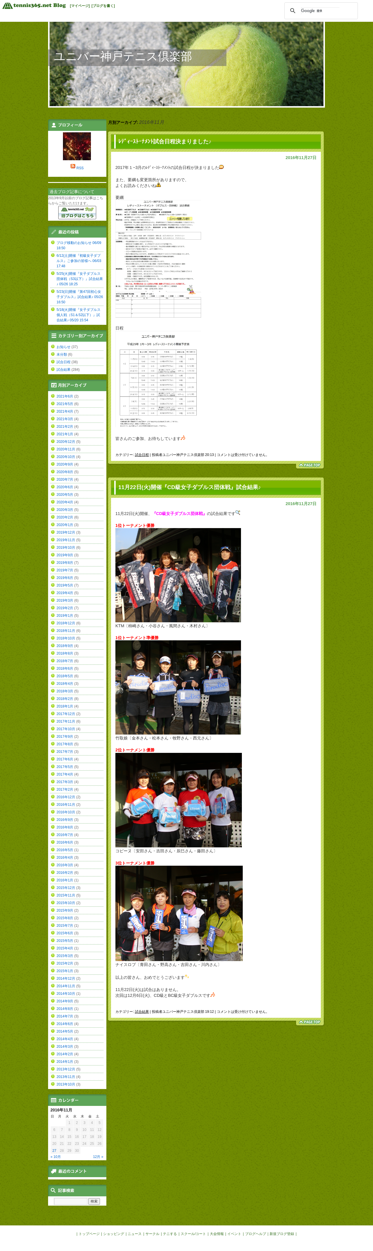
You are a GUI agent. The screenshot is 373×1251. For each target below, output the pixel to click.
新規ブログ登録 (282, 1234)
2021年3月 (65, 419)
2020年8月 (65, 472)
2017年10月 (66, 729)
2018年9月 (65, 646)
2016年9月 (65, 820)
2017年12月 (66, 714)
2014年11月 (66, 986)
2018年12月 (66, 623)
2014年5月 (65, 1031)
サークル (152, 1234)
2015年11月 (66, 895)
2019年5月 (65, 585)
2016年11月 (66, 805)
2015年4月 (65, 948)
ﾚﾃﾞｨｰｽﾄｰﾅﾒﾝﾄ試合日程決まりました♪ (164, 141)
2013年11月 (66, 1077)
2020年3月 (65, 510)
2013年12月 (66, 1069)
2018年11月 (66, 631)
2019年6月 (65, 578)
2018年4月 (65, 684)
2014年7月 (65, 1016)
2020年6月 (65, 487)
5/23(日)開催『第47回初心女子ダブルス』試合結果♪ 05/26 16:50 (80, 297)
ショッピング (113, 1234)
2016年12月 (66, 797)
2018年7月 (65, 661)
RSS (80, 168)
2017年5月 (65, 767)
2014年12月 (66, 978)
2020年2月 (65, 517)
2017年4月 (65, 774)
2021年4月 (65, 411)
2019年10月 (66, 548)
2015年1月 (65, 971)
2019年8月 (65, 563)
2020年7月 (65, 479)
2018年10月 (66, 638)
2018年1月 (65, 706)
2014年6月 (65, 1024)
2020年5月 (65, 495)
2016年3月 (65, 865)
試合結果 (142, 1012)
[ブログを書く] (103, 6)
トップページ (89, 1234)
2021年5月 (65, 404)
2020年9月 (65, 464)
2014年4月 (65, 1039)
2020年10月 (66, 457)
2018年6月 (65, 669)
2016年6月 (65, 842)
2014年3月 (65, 1047)
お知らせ (64, 347)
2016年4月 (65, 858)
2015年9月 (65, 910)
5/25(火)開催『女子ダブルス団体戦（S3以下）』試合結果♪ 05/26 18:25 (80, 279)
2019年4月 (65, 593)
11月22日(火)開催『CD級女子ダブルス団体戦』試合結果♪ (189, 487)
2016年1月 (65, 880)
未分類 (62, 354)
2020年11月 (66, 449)
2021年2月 (65, 427)
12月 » (98, 1157)
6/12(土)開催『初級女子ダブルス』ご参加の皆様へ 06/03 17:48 (79, 261)
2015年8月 (65, 918)
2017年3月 (65, 782)
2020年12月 (66, 442)
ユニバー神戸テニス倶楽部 (123, 56)
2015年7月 (65, 926)
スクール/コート (193, 1234)
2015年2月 (65, 963)
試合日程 (142, 455)
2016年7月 (65, 835)
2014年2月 (65, 1054)
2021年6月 (65, 396)
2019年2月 (65, 608)
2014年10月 (66, 994)
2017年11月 (66, 721)
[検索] (320, 10)
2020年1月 (65, 525)
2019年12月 (66, 532)
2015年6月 (65, 933)
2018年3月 (65, 691)
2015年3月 (65, 956)
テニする (170, 1234)
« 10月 (56, 1157)
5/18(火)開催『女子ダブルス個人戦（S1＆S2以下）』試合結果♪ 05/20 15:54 (79, 315)
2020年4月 (65, 502)
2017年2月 (65, 789)
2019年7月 (65, 570)
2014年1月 (65, 1062)
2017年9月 (65, 737)
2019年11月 (66, 540)
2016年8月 (65, 827)
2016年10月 (66, 812)
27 (54, 1151)
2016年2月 (65, 873)
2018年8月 (65, 653)
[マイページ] (80, 6)
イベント (234, 1234)
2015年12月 (66, 888)
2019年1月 (65, 616)
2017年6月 (65, 759)
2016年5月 (65, 850)
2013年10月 (66, 1084)
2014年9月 (65, 1001)
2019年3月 (65, 600)
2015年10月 (66, 903)
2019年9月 (65, 555)
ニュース (135, 1234)
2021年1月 (65, 434)
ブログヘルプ (255, 1234)
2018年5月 (65, 676)
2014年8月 (65, 1009)
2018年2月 (65, 699)
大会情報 (217, 1234)
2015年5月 (65, 941)
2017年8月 (65, 744)
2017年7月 (65, 752)
